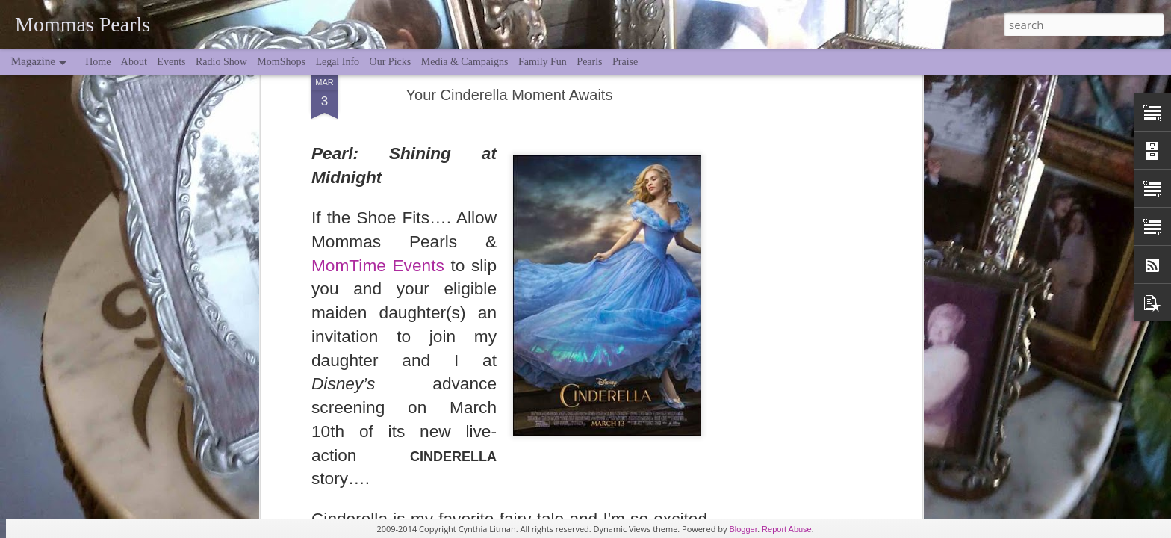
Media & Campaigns (465, 61)
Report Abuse (787, 529)
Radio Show (221, 61)
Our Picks (390, 61)
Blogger (743, 529)
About (134, 61)
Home (98, 61)
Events (171, 61)
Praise (625, 61)
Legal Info (337, 61)
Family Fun (542, 61)
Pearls (589, 61)
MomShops (281, 61)
